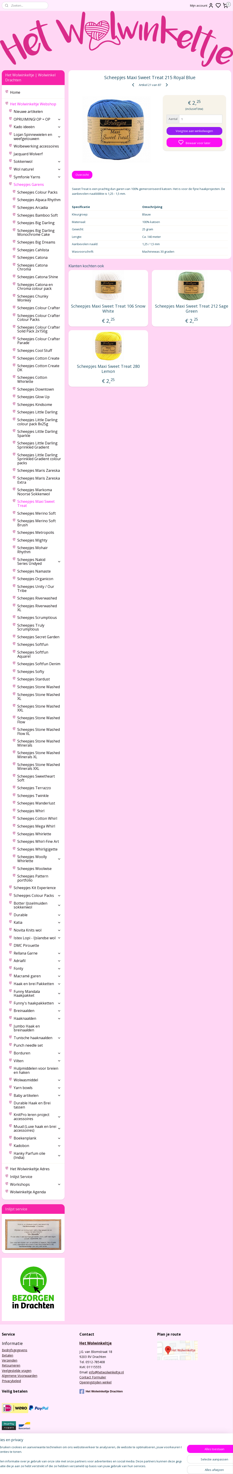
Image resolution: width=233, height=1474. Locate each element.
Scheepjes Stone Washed (38, 686)
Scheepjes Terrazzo (34, 787)
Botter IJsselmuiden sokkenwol (37, 905)
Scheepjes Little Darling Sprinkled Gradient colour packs (39, 458)
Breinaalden (37, 1010)
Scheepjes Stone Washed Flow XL (38, 731)
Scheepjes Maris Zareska (38, 470)
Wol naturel (37, 169)
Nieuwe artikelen (28, 111)
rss (157, 1465)
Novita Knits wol (37, 930)
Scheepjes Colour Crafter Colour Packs (38, 317)
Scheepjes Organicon (35, 578)
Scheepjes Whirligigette (37, 849)
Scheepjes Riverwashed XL (37, 607)
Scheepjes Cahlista (33, 249)
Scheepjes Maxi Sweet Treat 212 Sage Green (191, 309)
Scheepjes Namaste (34, 571)
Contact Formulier (92, 1377)
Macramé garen (37, 975)
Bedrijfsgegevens (14, 1350)
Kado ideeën (37, 126)
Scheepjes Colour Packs (37, 192)
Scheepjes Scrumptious (37, 617)
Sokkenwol (37, 161)
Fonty (37, 968)
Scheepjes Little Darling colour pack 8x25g (37, 421)
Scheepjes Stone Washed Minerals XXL (38, 766)
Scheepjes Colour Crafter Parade (38, 340)
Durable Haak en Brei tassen (32, 1105)
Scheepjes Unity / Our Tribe (35, 588)
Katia (37, 922)
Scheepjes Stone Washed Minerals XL (38, 754)
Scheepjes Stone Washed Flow (38, 719)
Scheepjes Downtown (35, 389)
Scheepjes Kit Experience (35, 887)
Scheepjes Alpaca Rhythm (39, 199)
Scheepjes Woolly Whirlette (39, 858)
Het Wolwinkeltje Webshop (35, 103)
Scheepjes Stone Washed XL (38, 696)
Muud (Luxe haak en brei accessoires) (37, 1128)
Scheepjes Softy (30, 671)
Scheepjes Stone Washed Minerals (38, 743)
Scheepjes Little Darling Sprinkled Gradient (37, 445)
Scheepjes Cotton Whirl (37, 818)
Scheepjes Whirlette (34, 833)
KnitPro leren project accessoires (37, 1116)
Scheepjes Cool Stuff (34, 350)
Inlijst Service (21, 1176)
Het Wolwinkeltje (95, 1343)
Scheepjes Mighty (32, 540)
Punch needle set (28, 1045)
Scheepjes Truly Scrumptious (30, 627)
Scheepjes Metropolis (35, 532)
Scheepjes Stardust (33, 679)
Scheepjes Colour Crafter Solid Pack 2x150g (38, 329)
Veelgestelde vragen (16, 1370)
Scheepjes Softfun (32, 644)
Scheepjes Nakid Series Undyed (39, 561)
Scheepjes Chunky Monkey (32, 298)
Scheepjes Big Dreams (36, 242)
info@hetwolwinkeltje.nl (106, 1372)
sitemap (147, 1465)
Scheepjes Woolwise (34, 868)
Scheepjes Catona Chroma (32, 267)
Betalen (7, 1355)
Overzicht (82, 175)
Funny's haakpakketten (37, 1003)
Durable (37, 914)
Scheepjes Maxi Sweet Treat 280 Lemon (108, 369)
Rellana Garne (37, 953)
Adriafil (37, 960)
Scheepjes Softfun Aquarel (32, 654)
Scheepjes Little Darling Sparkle (37, 433)
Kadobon (37, 1145)
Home (15, 92)
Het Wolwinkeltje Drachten (101, 1391)
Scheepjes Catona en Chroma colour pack (35, 286)
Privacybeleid (11, 1381)
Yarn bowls (37, 1087)
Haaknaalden (37, 1018)
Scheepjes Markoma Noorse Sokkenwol (34, 491)
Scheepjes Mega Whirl (36, 826)
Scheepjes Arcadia (32, 207)
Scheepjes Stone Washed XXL (38, 708)
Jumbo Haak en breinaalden (27, 1028)
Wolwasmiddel (37, 1079)
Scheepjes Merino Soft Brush (36, 522)
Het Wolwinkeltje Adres (30, 1168)
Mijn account (202, 5)
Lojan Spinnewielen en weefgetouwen (37, 136)
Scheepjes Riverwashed (37, 598)
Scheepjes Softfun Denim (38, 663)
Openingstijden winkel (95, 1382)
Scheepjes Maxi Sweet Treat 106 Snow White (108, 309)
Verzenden (9, 1360)
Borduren (37, 1053)
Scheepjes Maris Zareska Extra (38, 480)
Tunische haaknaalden (37, 1037)
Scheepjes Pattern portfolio (32, 878)
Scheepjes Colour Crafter (38, 307)
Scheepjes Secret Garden (38, 636)
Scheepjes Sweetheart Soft (36, 778)
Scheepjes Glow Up (33, 396)
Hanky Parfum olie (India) (37, 1155)
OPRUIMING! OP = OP (37, 119)
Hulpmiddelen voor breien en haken (36, 1070)
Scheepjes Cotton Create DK (38, 367)
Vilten (37, 1060)
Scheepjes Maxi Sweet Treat (36, 503)
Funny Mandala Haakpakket (37, 993)
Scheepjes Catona (32, 257)
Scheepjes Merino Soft (36, 513)
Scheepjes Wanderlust (36, 803)
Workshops (35, 1184)
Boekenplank (37, 1138)
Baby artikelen (37, 1095)
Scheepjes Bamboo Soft (37, 215)
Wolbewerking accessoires (36, 146)
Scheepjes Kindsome (34, 404)
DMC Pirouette (26, 945)
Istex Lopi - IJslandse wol (37, 937)
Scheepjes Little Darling (37, 412)
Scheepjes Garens (37, 184)
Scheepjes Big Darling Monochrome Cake (36, 232)
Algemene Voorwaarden (19, 1375)
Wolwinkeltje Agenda (28, 1191)
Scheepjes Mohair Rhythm (32, 549)
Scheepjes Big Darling (36, 222)
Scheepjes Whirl (30, 810)
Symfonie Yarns (37, 176)
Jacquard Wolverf (28, 153)
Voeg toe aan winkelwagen (194, 131)
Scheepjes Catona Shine (37, 276)
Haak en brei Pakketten (37, 983)
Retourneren (11, 1365)
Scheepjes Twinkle (33, 795)
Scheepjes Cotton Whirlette (32, 379)
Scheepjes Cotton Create (38, 358)
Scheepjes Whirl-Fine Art (38, 841)
